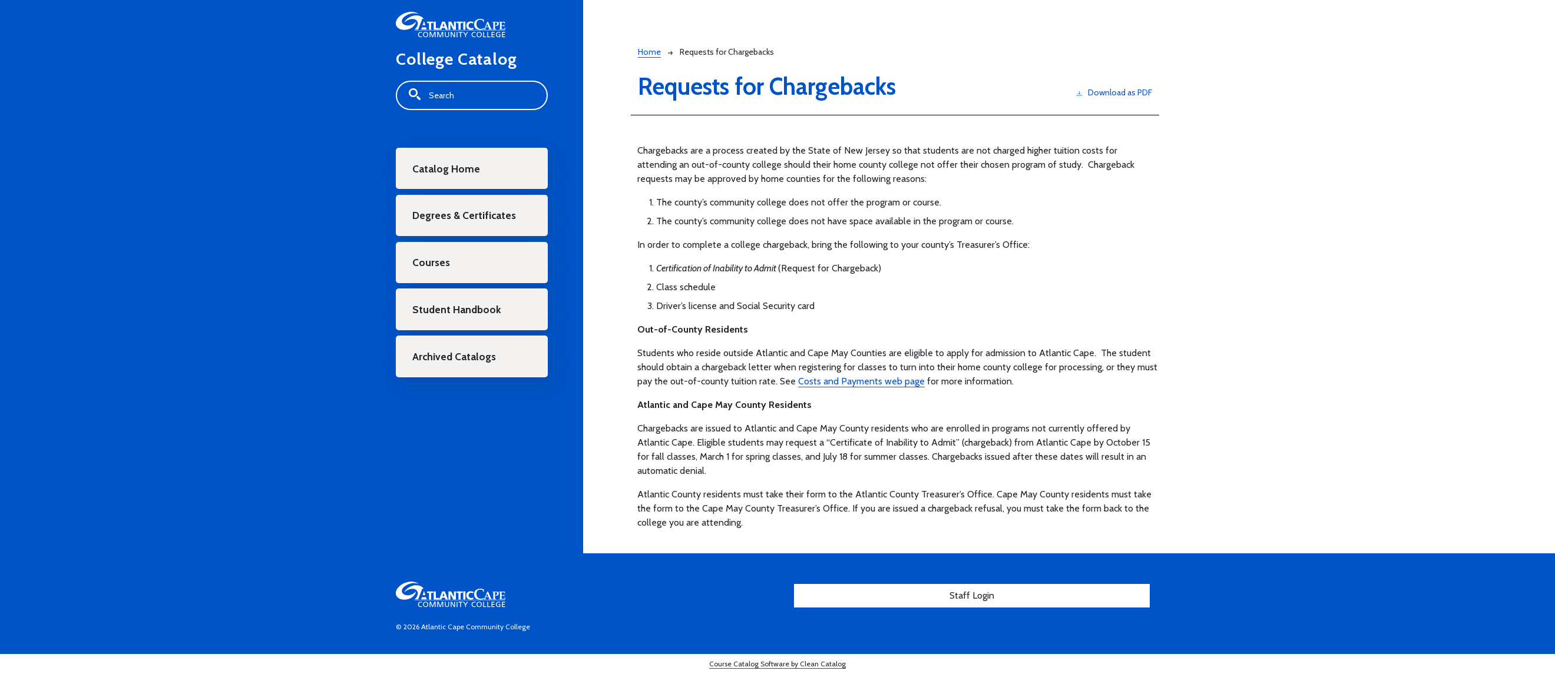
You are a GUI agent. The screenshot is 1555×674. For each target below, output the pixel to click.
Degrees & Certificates (465, 216)
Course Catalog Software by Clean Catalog (777, 663)
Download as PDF (1114, 92)
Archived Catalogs (455, 359)
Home (649, 52)
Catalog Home (447, 168)
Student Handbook (457, 312)
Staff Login (971, 595)
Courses (432, 264)
